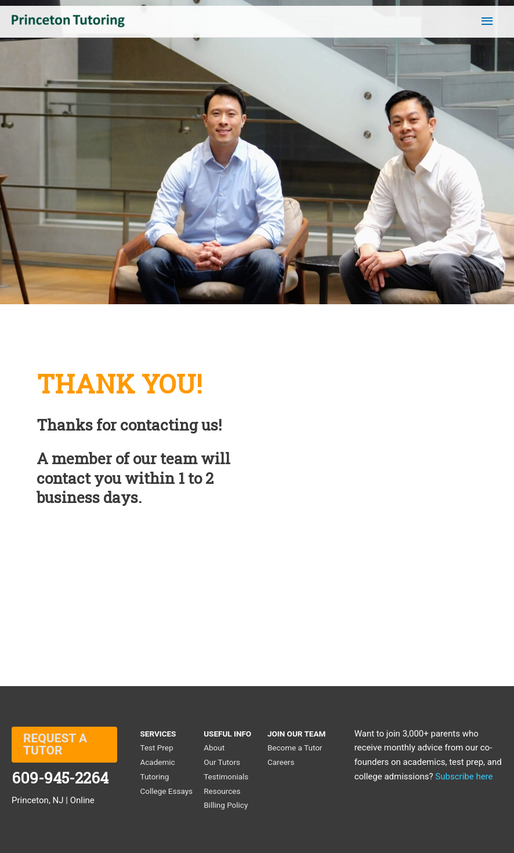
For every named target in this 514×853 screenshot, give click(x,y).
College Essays (166, 791)
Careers (280, 762)
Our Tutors (222, 762)
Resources (222, 791)
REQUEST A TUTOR (55, 744)
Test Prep (156, 747)
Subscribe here (464, 776)
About (214, 747)
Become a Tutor (295, 747)
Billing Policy (226, 805)
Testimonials (226, 776)
